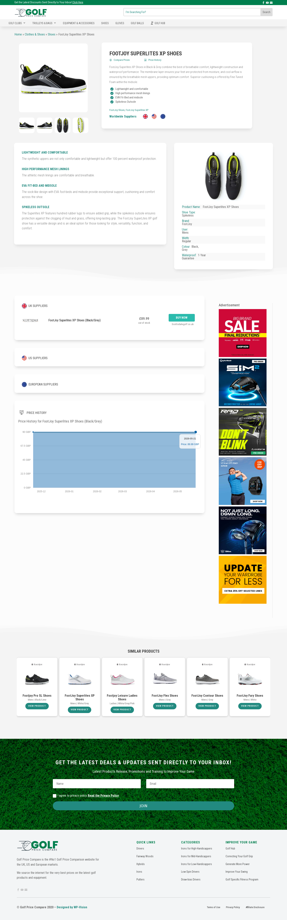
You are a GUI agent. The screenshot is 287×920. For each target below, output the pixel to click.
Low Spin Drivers (190, 871)
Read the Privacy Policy (103, 795)
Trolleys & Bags (42, 23)
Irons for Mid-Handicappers (196, 856)
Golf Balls (137, 23)
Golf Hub (160, 23)
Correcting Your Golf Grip (239, 856)
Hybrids (140, 864)
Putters (140, 879)
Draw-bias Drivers (190, 879)
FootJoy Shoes (117, 110)
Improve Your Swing (237, 871)
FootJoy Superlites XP (137, 110)
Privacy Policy (233, 907)
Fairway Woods (144, 856)
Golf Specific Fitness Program (242, 879)
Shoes (105, 23)
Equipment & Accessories (79, 23)
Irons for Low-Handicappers (196, 864)
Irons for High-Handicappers (196, 848)
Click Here (77, 2)
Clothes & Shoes (35, 34)
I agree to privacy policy (86, 796)
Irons (139, 871)
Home (18, 34)
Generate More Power (238, 864)
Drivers (140, 848)
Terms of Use (213, 907)
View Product (37, 706)
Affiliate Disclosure (255, 907)
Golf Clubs (15, 23)
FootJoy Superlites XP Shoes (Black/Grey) (74, 320)
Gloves (119, 23)
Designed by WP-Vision (72, 907)
